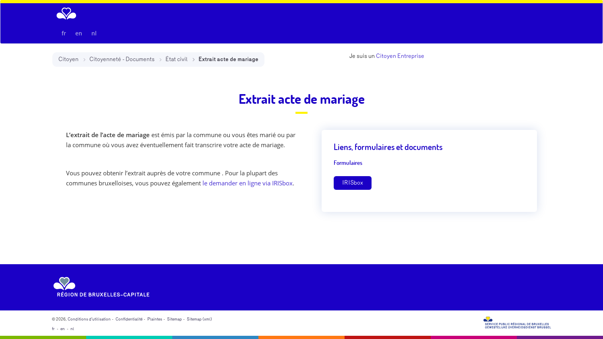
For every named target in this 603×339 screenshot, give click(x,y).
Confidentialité (129, 319)
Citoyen (68, 59)
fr (64, 33)
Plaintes (154, 319)
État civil (176, 59)
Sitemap (174, 319)
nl (94, 33)
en (78, 33)
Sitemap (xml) (199, 319)
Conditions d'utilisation (89, 319)
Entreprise (410, 56)
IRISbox (352, 182)
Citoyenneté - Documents (122, 59)
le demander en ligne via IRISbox (247, 183)
